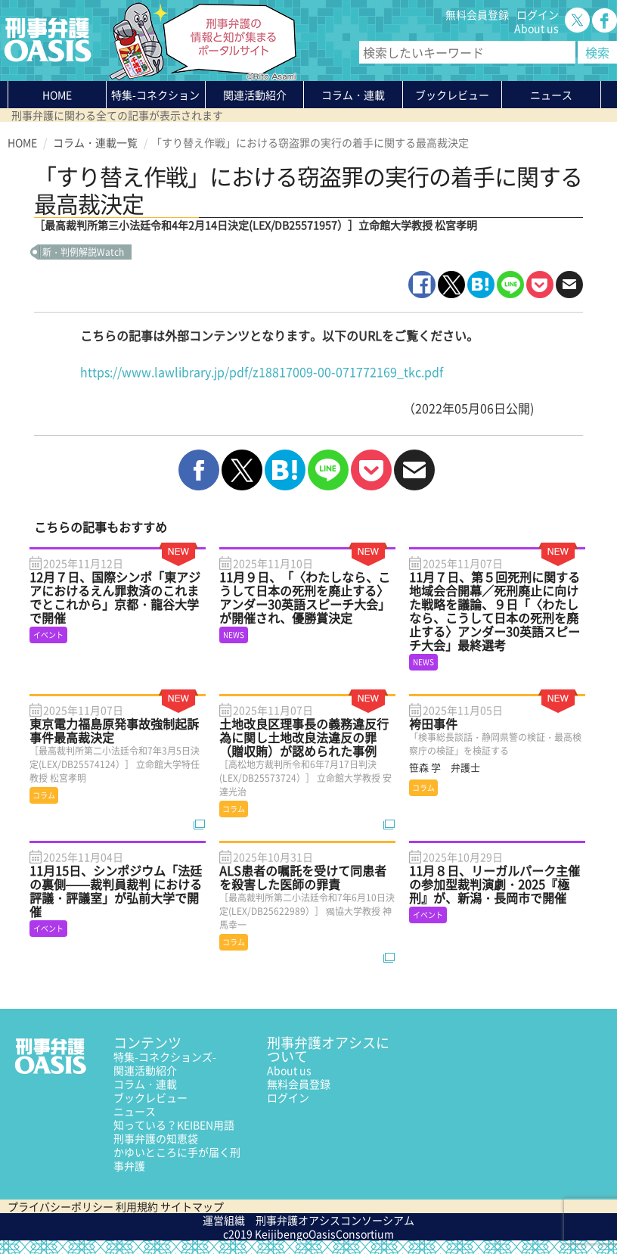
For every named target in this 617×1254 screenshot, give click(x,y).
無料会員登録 (477, 14)
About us (536, 28)
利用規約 (137, 1206)
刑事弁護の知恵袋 (155, 1138)
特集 (155, 97)
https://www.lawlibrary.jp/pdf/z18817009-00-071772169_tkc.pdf (261, 372)
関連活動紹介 (255, 94)
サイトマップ (192, 1206)
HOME (57, 94)
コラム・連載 (145, 1083)
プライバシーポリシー (60, 1206)
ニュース (134, 1111)
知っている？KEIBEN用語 (173, 1124)
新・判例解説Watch (83, 252)
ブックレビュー (452, 94)
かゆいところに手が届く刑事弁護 (176, 1158)
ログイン (537, 14)
